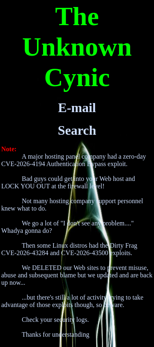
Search (77, 130)
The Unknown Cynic (77, 47)
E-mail (77, 107)
